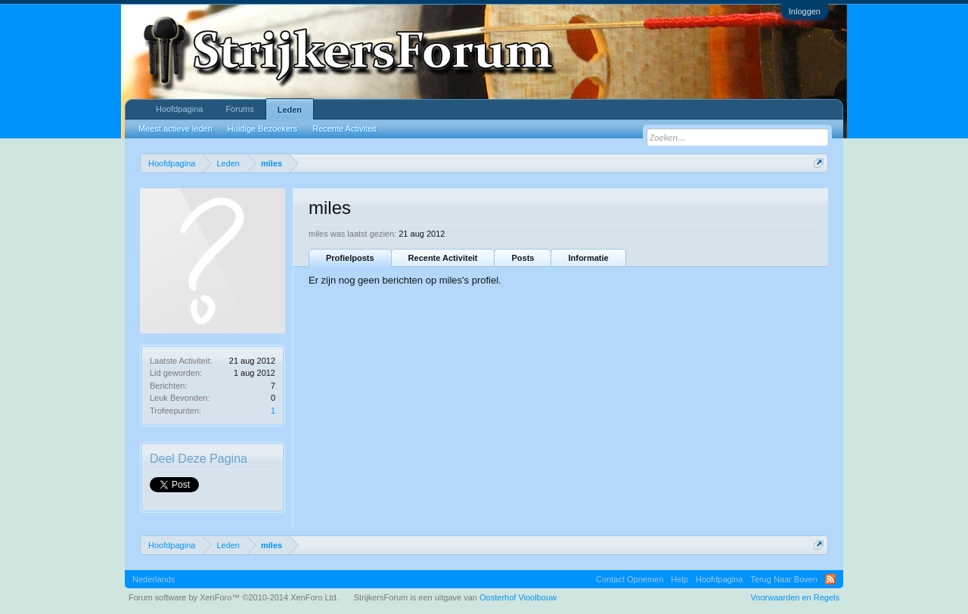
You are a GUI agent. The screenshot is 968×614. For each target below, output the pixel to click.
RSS (830, 579)
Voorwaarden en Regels (795, 597)
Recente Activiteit (443, 257)
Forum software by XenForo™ (234, 597)
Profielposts (350, 257)
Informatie (588, 257)
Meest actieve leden (175, 128)
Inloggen (805, 11)
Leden (290, 109)
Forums (239, 108)
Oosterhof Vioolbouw (518, 597)
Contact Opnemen (629, 579)
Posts (522, 257)
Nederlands (153, 579)
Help (679, 579)
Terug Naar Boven (784, 579)
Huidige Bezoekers (262, 128)
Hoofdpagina (179, 108)
